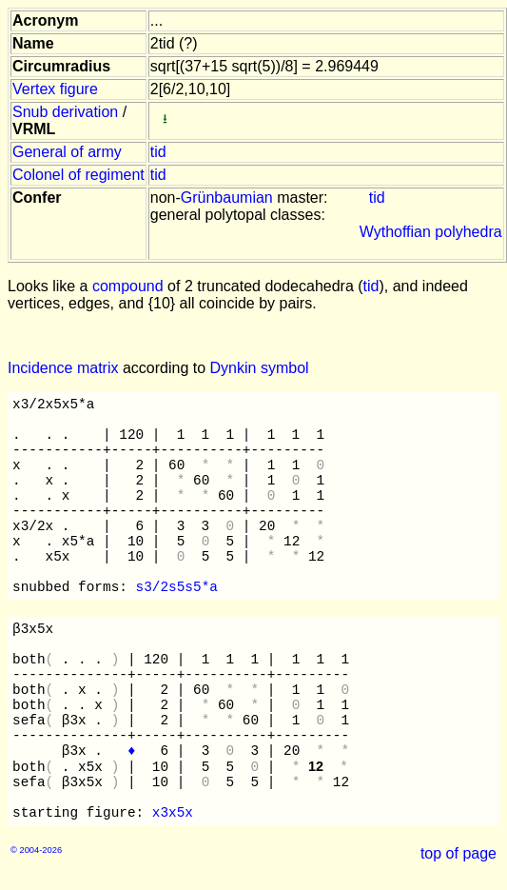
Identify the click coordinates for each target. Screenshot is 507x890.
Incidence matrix (63, 368)
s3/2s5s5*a (177, 587)
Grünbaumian (227, 197)
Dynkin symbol (259, 368)
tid (158, 152)
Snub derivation (65, 112)
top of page (458, 853)
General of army (67, 152)
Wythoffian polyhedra (431, 232)
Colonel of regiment (78, 175)
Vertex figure (55, 89)
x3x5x (172, 813)
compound (128, 286)
